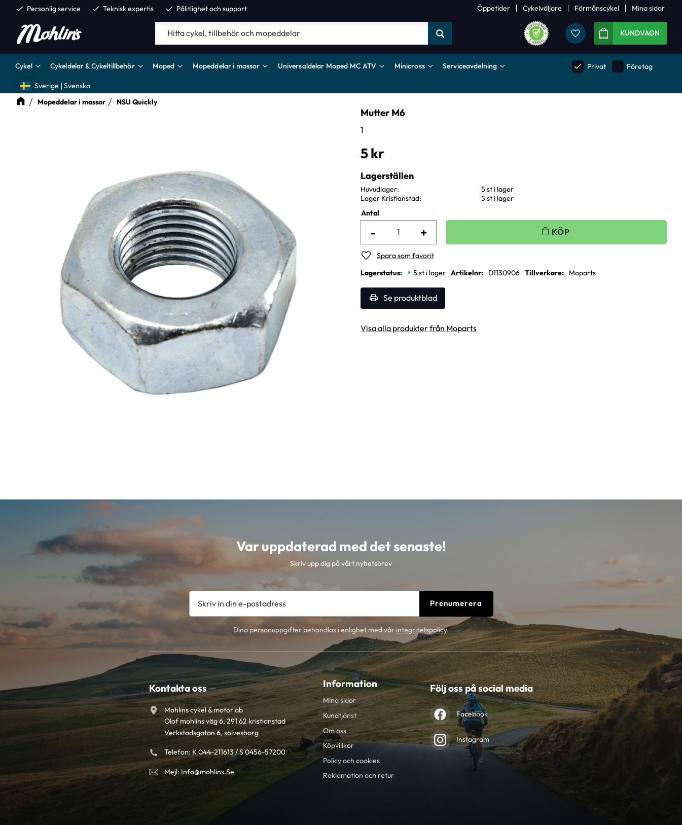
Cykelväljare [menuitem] (542, 8)
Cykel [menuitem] (23, 65)
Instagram (472, 739)
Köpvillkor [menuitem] (338, 745)
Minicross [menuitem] (409, 65)
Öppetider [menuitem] (493, 8)
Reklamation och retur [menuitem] (358, 775)
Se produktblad (410, 298)
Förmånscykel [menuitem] (597, 8)
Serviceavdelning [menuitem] (470, 65)
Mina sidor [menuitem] (648, 8)
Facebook (472, 714)
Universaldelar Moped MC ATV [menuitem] (327, 65)
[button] (575, 33)
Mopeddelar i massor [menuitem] (226, 65)
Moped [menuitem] (164, 65)
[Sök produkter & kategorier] (291, 33)
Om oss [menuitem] (334, 730)
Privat (588, 66)
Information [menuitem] (350, 683)
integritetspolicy (421, 629)
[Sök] (440, 33)
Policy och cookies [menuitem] (351, 760)
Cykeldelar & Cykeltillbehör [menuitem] (92, 65)
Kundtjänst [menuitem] (339, 715)
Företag (632, 66)
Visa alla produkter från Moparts (419, 328)
